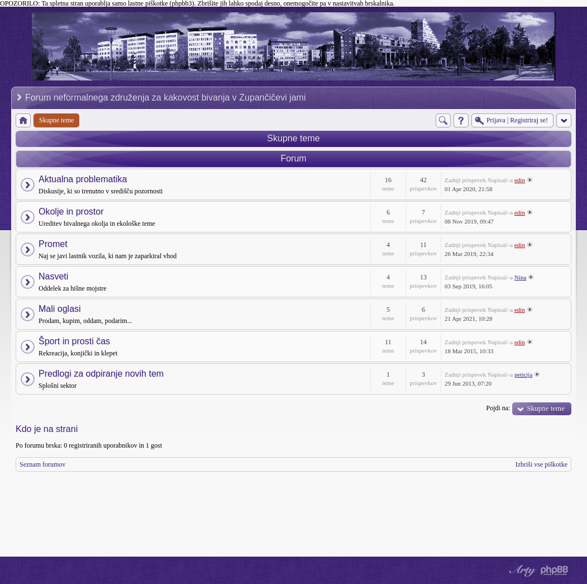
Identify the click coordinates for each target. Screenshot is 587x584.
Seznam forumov (42, 464)
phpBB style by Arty (521, 570)
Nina (520, 277)
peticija (523, 374)
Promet (53, 244)
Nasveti (53, 276)
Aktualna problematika (83, 179)
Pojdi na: (498, 408)
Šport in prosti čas (74, 341)
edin (519, 180)
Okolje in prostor (71, 211)
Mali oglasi (60, 309)
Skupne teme (293, 138)
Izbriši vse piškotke (541, 464)
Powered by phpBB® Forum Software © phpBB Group (554, 570)
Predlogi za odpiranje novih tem (101, 373)
